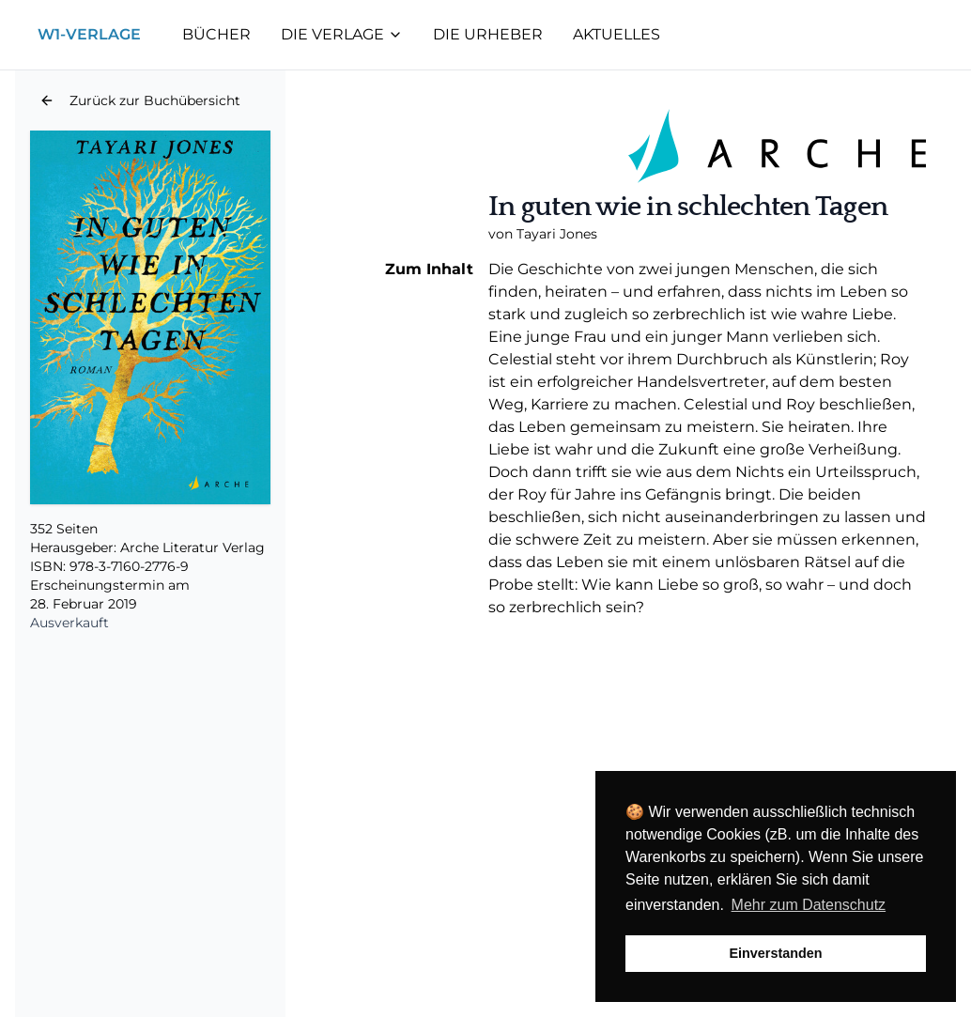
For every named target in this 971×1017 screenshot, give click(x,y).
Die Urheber (488, 34)
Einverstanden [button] (775, 953)
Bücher (216, 34)
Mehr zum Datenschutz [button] (809, 905)
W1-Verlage (89, 34)
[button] (140, 100)
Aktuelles (616, 34)
